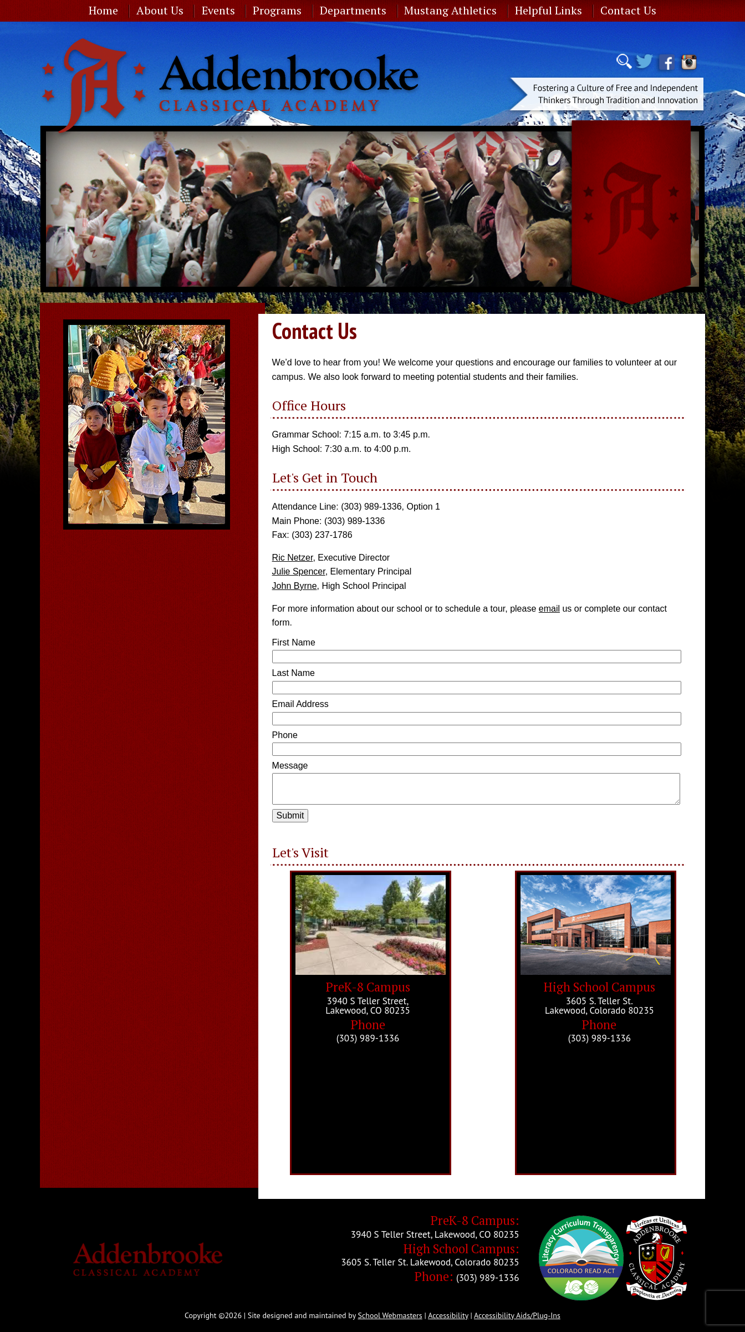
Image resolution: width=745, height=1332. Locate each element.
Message (290, 765)
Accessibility (448, 1315)
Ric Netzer (292, 557)
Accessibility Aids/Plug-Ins (517, 1315)
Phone (285, 735)
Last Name (293, 673)
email (549, 608)
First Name (293, 642)
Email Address (300, 704)
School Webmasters (390, 1315)
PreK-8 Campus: (475, 1220)
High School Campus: (461, 1249)
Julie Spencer (298, 571)
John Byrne (294, 586)
